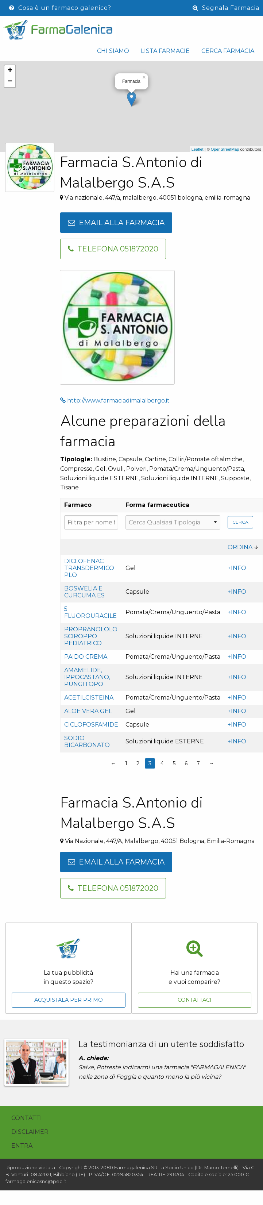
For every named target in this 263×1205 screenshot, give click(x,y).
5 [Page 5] (174, 763)
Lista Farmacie (165, 50)
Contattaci (195, 1000)
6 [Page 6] (186, 763)
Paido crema (85, 656)
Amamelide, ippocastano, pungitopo (87, 677)
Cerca (240, 522)
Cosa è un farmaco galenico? (60, 7)
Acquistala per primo (68, 1000)
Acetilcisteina (88, 697)
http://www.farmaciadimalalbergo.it (115, 400)
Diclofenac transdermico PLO (89, 568)
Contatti (26, 1117)
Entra (21, 1145)
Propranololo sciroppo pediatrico (90, 636)
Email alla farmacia (116, 222)
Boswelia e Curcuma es (84, 592)
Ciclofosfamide (91, 724)
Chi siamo (113, 50)
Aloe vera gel (88, 711)
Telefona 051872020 (113, 249)
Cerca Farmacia (227, 50)
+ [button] (10, 70)
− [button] (10, 81)
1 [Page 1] (126, 763)
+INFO (237, 568)
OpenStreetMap (225, 149)
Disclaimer (30, 1131)
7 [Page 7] (198, 763)
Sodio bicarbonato (87, 741)
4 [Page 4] (162, 763)
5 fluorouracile (90, 612)
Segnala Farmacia (226, 7)
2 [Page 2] (137, 763)
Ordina (240, 547)
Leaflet (198, 149)
